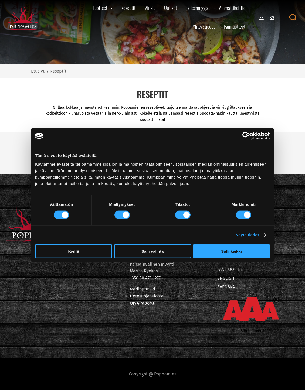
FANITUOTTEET (231, 269)
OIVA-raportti (143, 303)
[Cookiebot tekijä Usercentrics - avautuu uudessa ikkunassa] (246, 136)
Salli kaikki (231, 251)
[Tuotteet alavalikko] (111, 7)
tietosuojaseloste (147, 296)
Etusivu (38, 71)
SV (272, 17)
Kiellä (73, 251)
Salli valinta (152, 251)
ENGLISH (225, 278)
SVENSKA (226, 286)
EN (261, 17)
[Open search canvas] (293, 17)
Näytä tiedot (247, 234)
